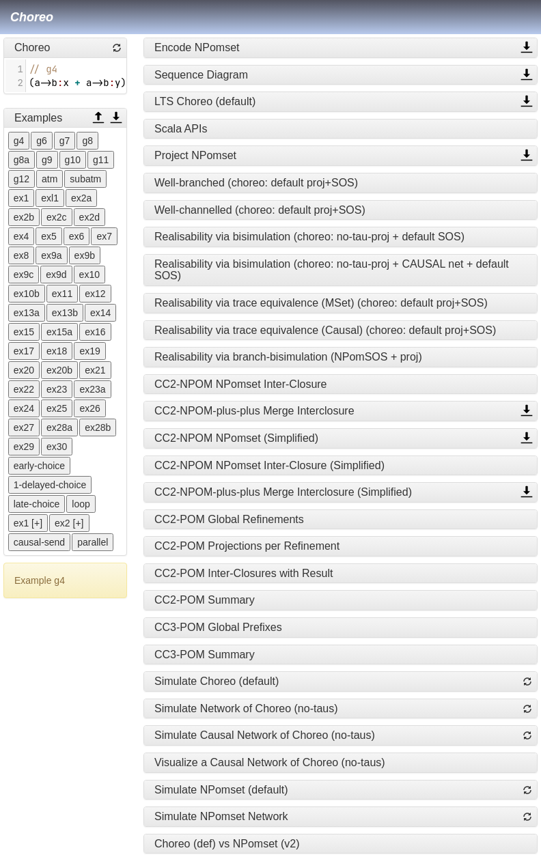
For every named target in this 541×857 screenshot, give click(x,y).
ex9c (24, 274)
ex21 (95, 370)
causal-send (40, 542)
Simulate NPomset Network (221, 816)
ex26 (89, 408)
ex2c (56, 217)
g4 (19, 140)
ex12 (95, 293)
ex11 (62, 293)
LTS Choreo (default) (204, 101)
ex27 (24, 427)
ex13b (65, 312)
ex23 (56, 389)
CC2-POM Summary (204, 600)
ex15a (59, 331)
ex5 (49, 236)
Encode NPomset (197, 47)
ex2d (89, 217)
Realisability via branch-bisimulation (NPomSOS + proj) (288, 357)
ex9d (56, 274)
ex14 (100, 312)
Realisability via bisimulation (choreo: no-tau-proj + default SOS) (309, 236)
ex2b (24, 217)
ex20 (24, 370)
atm (49, 178)
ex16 (95, 331)
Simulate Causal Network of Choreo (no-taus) (264, 735)
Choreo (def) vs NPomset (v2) (227, 843)
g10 (73, 159)
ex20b (59, 370)
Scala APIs (180, 129)
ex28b (98, 427)
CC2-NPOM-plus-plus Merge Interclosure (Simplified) (283, 492)
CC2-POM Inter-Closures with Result (243, 573)
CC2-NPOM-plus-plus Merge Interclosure (254, 411)
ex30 (56, 446)
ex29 (24, 446)
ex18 (56, 351)
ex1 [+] (28, 523)
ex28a (59, 427)
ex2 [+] (69, 523)
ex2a (81, 198)
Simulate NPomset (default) (221, 790)
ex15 (24, 331)
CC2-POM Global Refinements (229, 519)
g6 (41, 140)
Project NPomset (195, 155)
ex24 (24, 408)
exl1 (50, 198)
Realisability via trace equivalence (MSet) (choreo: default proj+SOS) (321, 303)
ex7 (104, 236)
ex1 (21, 198)
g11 (101, 159)
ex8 (21, 255)
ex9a (51, 255)
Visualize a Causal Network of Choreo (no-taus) (269, 762)
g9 (47, 159)
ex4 (21, 236)
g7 (64, 140)
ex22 (24, 389)
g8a (21, 159)
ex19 (89, 351)
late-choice (37, 503)
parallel (92, 542)
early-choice (39, 465)
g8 (87, 140)
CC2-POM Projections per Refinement (246, 546)
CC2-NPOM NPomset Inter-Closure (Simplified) (269, 465)
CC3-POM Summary (204, 654)
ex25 (56, 408)
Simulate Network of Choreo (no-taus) (246, 708)
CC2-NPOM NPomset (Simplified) (236, 438)
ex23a (92, 389)
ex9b (84, 255)
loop (80, 503)
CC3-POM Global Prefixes (218, 627)
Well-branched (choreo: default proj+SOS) (256, 182)
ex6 (77, 236)
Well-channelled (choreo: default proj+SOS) (259, 210)
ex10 (89, 274)
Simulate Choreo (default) (216, 681)
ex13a (27, 312)
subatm (85, 178)
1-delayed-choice (50, 484)
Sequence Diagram (201, 75)
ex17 (24, 351)
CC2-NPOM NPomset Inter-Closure (240, 384)
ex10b (27, 293)
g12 (21, 178)
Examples (38, 118)
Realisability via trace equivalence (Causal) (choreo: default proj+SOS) (325, 330)
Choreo (31, 17)
